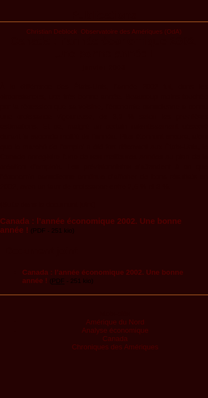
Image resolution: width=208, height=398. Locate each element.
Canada (115, 338)
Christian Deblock (52, 31)
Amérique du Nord (115, 322)
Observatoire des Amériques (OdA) (131, 31)
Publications (104, 15)
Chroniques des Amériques (115, 347)
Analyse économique (115, 330)
